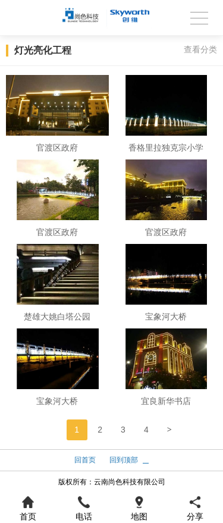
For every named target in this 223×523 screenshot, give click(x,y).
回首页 (85, 460)
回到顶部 (123, 460)
